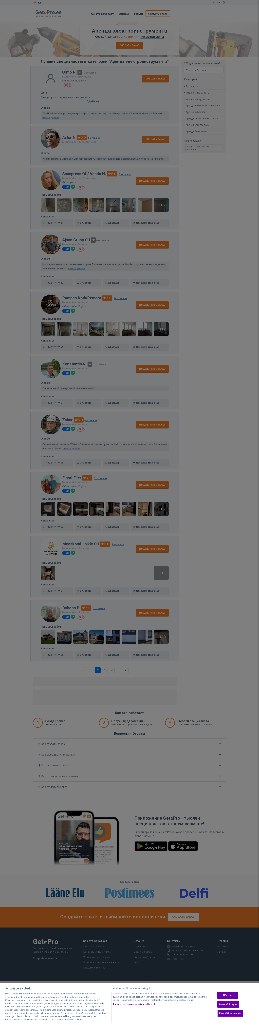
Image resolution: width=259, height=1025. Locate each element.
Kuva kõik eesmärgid (230, 1013)
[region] (129, 1004)
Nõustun (227, 995)
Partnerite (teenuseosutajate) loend (134, 1004)
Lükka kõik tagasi (228, 1004)
